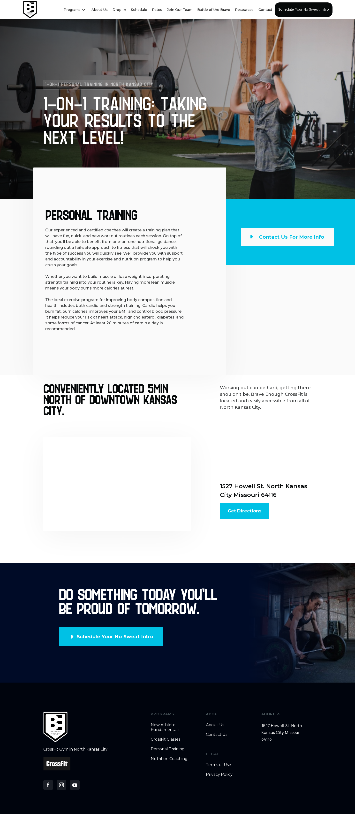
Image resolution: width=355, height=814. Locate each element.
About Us (99, 10)
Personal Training (168, 749)
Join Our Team (179, 10)
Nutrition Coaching (169, 758)
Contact (265, 10)
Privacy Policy (219, 774)
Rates (157, 10)
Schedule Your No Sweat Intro (303, 10)
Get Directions (244, 511)
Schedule (139, 10)
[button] (74, 9)
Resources (244, 10)
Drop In (119, 10)
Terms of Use (218, 764)
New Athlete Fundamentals (165, 727)
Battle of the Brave (213, 10)
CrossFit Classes (165, 739)
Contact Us (216, 734)
